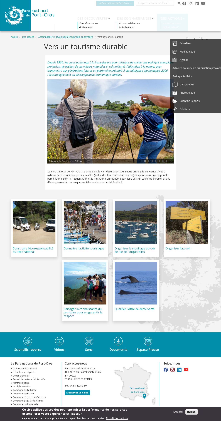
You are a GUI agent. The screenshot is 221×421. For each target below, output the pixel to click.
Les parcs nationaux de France (156, 3)
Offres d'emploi (21, 375)
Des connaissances (134, 18)
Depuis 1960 (55, 62)
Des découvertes (92, 18)
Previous (55, 121)
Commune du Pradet (23, 393)
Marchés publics (21, 382)
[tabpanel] (110, 121)
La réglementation (22, 386)
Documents (118, 349)
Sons (88, 349)
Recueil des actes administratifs (29, 379)
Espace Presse (148, 349)
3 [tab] (152, 161)
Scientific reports (27, 349)
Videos (59, 349)
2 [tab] (148, 161)
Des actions (171, 18)
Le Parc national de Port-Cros (116, 3)
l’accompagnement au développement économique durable (84, 75)
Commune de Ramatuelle (25, 404)
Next (165, 121)
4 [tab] (156, 161)
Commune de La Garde (24, 390)
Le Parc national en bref (25, 368)
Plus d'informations (117, 418)
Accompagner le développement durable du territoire (65, 36)
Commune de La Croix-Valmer (28, 400)
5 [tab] (159, 161)
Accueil (14, 36)
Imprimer (187, 39)
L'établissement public (24, 372)
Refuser (191, 411)
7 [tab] (166, 161)
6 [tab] (163, 161)
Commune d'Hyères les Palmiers (29, 397)
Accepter (178, 412)
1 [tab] (145, 161)
